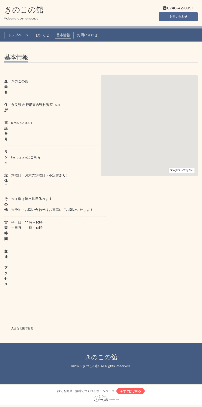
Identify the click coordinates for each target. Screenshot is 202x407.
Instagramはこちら (25, 158)
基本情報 (63, 36)
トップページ (18, 36)
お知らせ (42, 36)
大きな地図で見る (22, 329)
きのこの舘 (24, 11)
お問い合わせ (178, 17)
